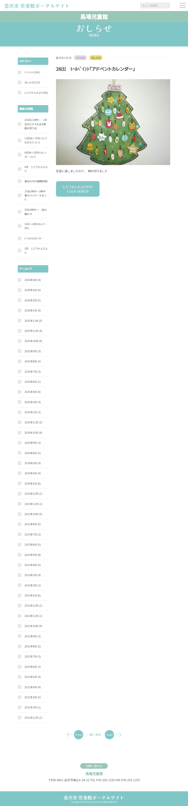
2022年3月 (32, 697)
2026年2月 (32, 300)
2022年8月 (32, 646)
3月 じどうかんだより (36, 250)
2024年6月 (32, 453)
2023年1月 (32, 595)
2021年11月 (33, 717)
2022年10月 (33, 626)
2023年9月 (32, 524)
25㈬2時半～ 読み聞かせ (35, 212)
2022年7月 (32, 656)
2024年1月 (32, 483)
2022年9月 (32, 636)
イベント (80, 58)
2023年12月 (33, 493)
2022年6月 (32, 667)
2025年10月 (33, 341)
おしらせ (95, 58)
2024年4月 (32, 473)
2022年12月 (33, 605)
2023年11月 (33, 504)
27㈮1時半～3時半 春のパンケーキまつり (36, 195)
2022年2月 (32, 707)
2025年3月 (32, 402)
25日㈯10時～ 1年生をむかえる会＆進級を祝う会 (35, 124)
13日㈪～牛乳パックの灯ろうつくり (35, 140)
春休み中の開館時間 (35, 181)
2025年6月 (32, 382)
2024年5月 (32, 463)
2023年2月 (32, 585)
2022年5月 (32, 677)
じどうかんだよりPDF (78, 189)
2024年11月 (33, 422)
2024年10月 (33, 432)
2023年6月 (32, 544)
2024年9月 (32, 443)
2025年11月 (33, 331)
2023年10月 (33, 514)
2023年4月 (32, 565)
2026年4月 (32, 280)
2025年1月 (32, 412)
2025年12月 (33, 321)
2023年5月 (32, 555)
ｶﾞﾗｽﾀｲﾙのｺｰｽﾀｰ (33, 238)
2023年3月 (32, 575)
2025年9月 (32, 351)
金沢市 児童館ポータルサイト (94, 797)
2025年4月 (32, 392)
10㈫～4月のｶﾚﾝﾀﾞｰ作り (35, 226)
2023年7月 (32, 534)
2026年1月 (32, 310)
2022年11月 (33, 616)
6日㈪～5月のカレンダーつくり (35, 154)
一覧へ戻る (94, 734)
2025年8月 (32, 361)
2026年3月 (32, 290)
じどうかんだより (33, 92)
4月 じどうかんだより (36, 169)
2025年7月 (32, 371)
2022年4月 (32, 687)
